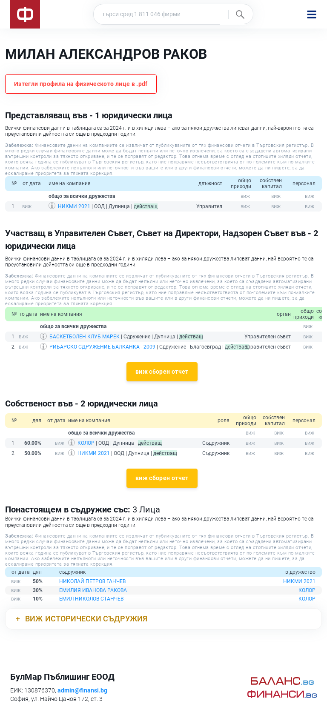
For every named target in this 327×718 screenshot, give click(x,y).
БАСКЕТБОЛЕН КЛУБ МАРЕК (84, 337)
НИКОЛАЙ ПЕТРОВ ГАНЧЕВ (92, 581)
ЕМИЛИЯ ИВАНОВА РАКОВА (93, 590)
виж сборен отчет (162, 371)
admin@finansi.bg (82, 690)
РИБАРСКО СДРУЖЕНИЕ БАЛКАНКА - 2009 (102, 347)
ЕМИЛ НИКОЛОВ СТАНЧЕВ (91, 599)
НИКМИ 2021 (74, 206)
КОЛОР (86, 443)
